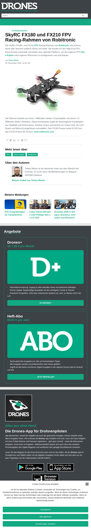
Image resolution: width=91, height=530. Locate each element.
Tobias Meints (13, 60)
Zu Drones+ (46, 303)
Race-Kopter (19, 155)
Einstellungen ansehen (45, 524)
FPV (36, 45)
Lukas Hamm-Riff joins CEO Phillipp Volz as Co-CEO (40, 215)
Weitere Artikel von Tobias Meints (28, 180)
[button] (87, 484)
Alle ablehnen (46, 517)
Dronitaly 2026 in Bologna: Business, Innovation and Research (64, 215)
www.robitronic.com (44, 132)
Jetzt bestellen (45, 377)
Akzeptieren (45, 509)
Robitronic (64, 45)
